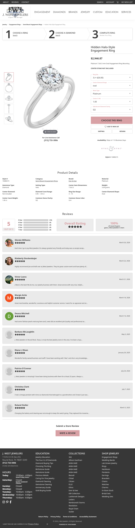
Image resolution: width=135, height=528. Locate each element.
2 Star (20, 227)
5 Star (20, 220)
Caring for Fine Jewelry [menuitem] (45, 478)
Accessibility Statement (87, 517)
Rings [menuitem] (104, 466)
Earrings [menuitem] (105, 475)
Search (15, 35)
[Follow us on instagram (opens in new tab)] (3, 502)
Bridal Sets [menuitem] (106, 493)
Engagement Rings (15, 24)
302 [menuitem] (70, 457)
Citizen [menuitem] (71, 481)
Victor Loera (21, 276)
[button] (99, 2)
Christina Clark (22, 386)
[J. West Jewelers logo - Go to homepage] (16, 12)
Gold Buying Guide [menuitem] (43, 490)
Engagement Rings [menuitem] (109, 457)
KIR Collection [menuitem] (74, 493)
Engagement (42, 12)
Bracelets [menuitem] (105, 478)
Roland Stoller (21, 405)
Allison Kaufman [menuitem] (75, 460)
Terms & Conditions (70, 517)
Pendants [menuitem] (106, 472)
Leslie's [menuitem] (72, 499)
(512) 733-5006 (51, 140)
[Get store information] (10, 466)
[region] (50, 98)
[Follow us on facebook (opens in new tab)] (10, 502)
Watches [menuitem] (105, 484)
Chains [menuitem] (105, 481)
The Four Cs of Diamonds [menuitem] (46, 460)
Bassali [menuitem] (71, 475)
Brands (73, 12)
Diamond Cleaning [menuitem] (43, 481)
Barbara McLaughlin (24, 331)
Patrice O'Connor (23, 368)
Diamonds (59, 12)
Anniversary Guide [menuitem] (43, 487)
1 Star (20, 230)
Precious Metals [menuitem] (42, 475)
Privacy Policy (56, 517)
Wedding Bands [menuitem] (108, 460)
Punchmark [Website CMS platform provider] (72, 524)
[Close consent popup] (47, 524)
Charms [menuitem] (105, 487)
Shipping (101, 131)
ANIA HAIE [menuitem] (73, 463)
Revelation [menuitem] (73, 505)
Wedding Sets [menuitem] (107, 496)
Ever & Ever (73, 181)
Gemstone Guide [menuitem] (43, 472)
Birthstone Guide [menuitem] (43, 469)
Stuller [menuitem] (71, 512)
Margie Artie (21, 295)
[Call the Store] (9, 462)
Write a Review (68, 433)
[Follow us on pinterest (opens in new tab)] (7, 502)
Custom (97, 12)
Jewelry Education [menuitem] (43, 457)
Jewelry (85, 12)
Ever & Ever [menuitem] (73, 490)
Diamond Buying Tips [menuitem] (44, 463)
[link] (5, 2)
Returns (122, 131)
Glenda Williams (22, 240)
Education (111, 12)
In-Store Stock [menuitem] (107, 490)
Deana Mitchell (22, 313)
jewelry (4, 24)
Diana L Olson (21, 350)
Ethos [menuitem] (71, 487)
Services (126, 12)
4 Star (20, 222)
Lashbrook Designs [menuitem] (76, 496)
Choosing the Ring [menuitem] (43, 466)
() (50, 220)
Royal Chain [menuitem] (73, 508)
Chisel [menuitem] (71, 478)
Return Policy (43, 517)
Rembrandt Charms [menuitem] (77, 502)
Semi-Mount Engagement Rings (32, 24)
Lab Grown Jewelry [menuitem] (109, 463)
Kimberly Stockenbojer (26, 258)
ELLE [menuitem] (70, 484)
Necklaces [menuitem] (106, 469)
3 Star (20, 225)
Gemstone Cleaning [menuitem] (44, 484)
